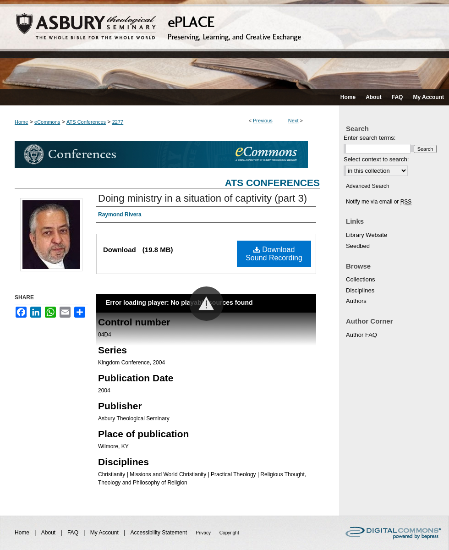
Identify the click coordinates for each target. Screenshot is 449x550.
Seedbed (358, 245)
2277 (117, 122)
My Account (105, 532)
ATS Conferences (86, 122)
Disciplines (360, 290)
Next (293, 120)
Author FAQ (361, 334)
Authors (356, 300)
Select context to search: (376, 159)
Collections (360, 279)
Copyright (229, 532)
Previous (263, 120)
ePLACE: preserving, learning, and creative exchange (224, 44)
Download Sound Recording (274, 254)
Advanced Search (367, 186)
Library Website (366, 234)
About (49, 532)
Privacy (204, 532)
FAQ (73, 532)
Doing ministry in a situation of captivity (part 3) (202, 198)
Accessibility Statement (160, 532)
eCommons (47, 122)
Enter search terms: (369, 137)
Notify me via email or (378, 201)
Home (21, 122)
